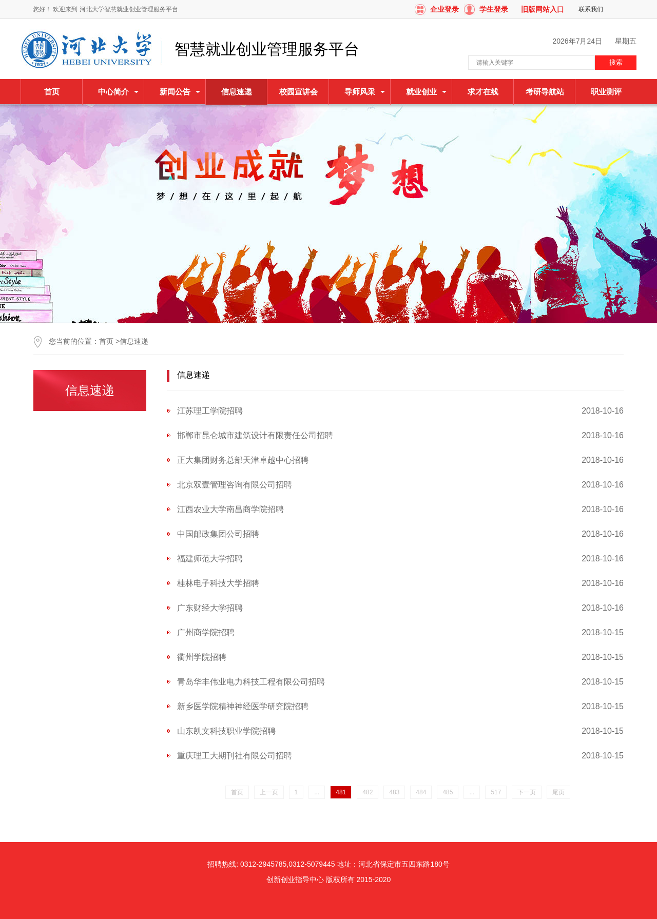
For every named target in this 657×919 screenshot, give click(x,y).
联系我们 (590, 9)
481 (341, 792)
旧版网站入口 (542, 9)
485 (447, 792)
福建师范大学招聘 (210, 558)
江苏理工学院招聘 (210, 410)
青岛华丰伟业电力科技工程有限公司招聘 (251, 681)
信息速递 (134, 341)
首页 (52, 91)
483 (394, 792)
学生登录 (493, 9)
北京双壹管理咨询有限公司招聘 (234, 484)
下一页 (526, 792)
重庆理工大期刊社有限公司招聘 (234, 755)
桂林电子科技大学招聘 (218, 583)
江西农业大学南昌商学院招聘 (230, 509)
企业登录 (444, 9)
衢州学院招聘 (201, 657)
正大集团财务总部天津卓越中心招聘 (242, 460)
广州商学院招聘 (206, 632)
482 (367, 792)
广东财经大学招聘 (210, 607)
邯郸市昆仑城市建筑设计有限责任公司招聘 (255, 435)
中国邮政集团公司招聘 (218, 534)
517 (496, 792)
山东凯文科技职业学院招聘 (226, 731)
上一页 (269, 792)
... (316, 792)
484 (421, 792)
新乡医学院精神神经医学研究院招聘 (242, 706)
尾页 (558, 792)
